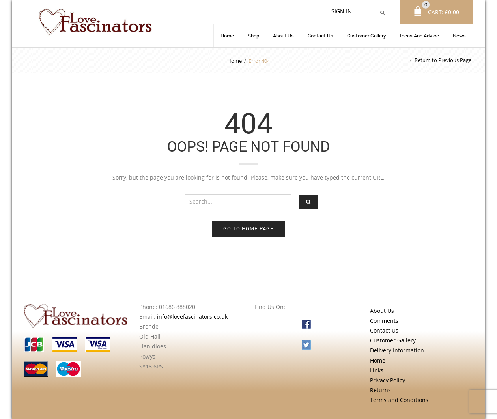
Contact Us (320, 35)
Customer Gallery (366, 35)
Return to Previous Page (443, 60)
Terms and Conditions (399, 400)
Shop (253, 35)
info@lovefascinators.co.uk (192, 316)
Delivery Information (397, 350)
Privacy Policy (387, 380)
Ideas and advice (419, 35)
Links (376, 370)
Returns (380, 390)
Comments (384, 320)
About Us (283, 35)
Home (227, 35)
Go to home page (248, 228)
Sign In (341, 11)
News (459, 35)
